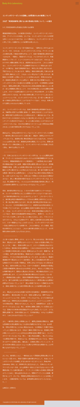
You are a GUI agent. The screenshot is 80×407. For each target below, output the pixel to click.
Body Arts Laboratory (19, 3)
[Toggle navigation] (77, 3)
